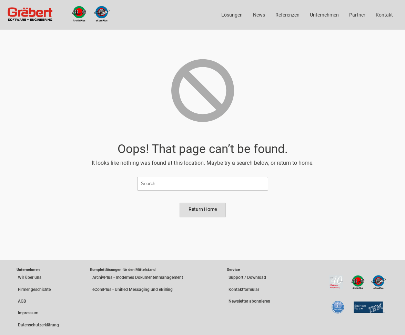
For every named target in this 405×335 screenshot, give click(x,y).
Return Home (203, 209)
